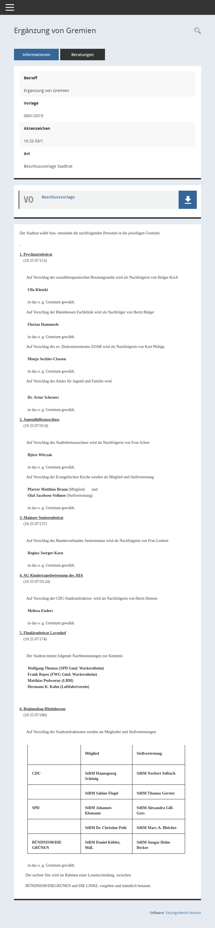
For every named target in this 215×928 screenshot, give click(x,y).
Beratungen (82, 54)
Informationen (36, 54)
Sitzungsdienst (183, 912)
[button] (188, 200)
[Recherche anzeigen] (196, 31)
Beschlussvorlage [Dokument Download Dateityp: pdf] (58, 197)
